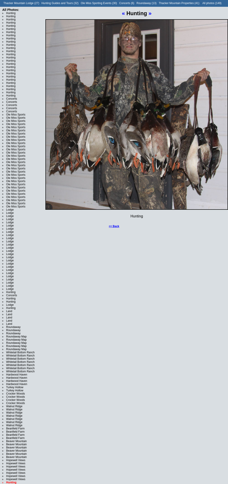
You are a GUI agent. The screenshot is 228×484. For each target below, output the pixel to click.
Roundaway (13, 327)
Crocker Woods (15, 393)
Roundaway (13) (146, 3)
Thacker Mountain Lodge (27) (21, 3)
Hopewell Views (15, 460)
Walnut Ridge (14, 406)
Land (9, 311)
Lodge (10, 209)
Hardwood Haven (16, 374)
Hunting (10, 13)
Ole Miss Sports (15, 114)
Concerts (11, 98)
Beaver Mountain (16, 441)
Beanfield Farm (15, 428)
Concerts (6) (126, 3)
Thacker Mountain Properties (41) (179, 3)
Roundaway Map (16, 336)
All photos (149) (211, 3)
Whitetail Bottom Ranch (20, 352)
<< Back (114, 226)
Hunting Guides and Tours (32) (59, 3)
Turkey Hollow (14, 387)
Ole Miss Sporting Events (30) (99, 3)
